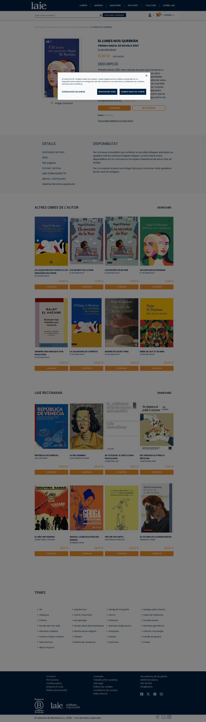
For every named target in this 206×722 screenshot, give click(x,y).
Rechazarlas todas (107, 92)
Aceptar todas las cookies (133, 92)
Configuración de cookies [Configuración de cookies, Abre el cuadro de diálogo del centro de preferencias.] (73, 91)
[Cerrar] (146, 75)
